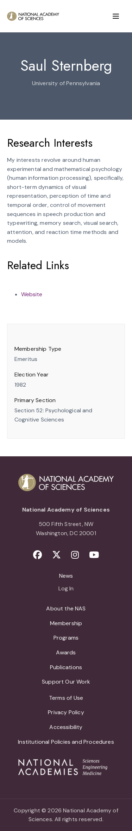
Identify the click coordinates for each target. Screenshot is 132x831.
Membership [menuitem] (66, 623)
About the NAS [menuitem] (66, 608)
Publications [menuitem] (66, 667)
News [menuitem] (66, 575)
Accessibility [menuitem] (65, 727)
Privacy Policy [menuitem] (66, 712)
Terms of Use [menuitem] (66, 698)
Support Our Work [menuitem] (66, 681)
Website (31, 294)
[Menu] (116, 16)
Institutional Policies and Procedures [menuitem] (66, 742)
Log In (66, 589)
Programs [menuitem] (66, 637)
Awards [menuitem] (66, 652)
